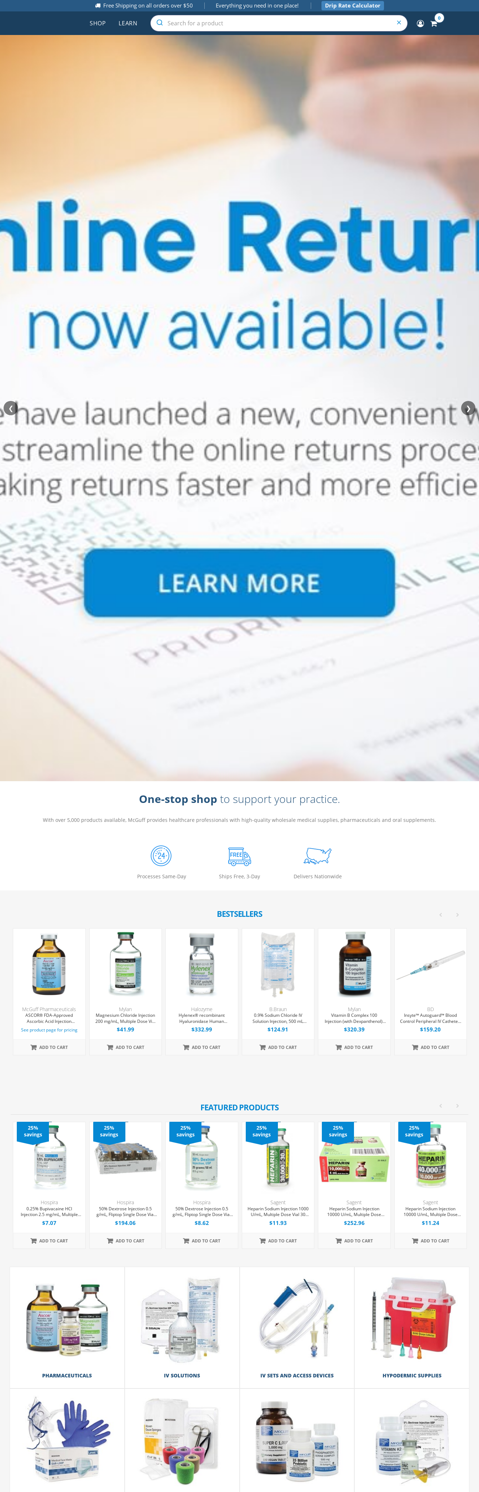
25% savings (33, 1131)
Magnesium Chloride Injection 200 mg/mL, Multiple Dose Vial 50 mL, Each (125, 1019)
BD (430, 1009)
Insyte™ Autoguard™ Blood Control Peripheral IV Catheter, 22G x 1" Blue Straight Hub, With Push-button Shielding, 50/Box (430, 1019)
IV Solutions (182, 1375)
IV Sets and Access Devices (297, 1375)
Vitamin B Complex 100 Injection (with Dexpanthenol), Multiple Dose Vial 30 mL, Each (354, 1019)
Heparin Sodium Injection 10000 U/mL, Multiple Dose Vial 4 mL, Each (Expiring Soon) (430, 1212)
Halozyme (202, 1009)
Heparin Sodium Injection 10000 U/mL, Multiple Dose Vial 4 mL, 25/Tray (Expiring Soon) (354, 1212)
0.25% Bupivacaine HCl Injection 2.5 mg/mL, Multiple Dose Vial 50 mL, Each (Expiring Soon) (49, 1212)
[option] (240, 1185)
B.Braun (278, 1009)
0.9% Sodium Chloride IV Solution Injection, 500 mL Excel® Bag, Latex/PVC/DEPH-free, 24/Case (278, 1019)
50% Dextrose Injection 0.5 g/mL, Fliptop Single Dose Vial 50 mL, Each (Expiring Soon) (202, 1212)
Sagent (278, 1202)
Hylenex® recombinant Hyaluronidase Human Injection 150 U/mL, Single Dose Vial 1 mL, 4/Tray (202, 1019)
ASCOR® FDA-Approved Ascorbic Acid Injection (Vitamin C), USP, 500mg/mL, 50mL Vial (49, 1019)
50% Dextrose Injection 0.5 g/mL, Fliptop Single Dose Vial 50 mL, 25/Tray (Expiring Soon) (125, 1212)
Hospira (49, 1202)
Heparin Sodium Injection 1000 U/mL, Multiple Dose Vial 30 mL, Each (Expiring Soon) (278, 1212)
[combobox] (279, 23)
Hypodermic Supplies (412, 1375)
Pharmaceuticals (67, 1375)
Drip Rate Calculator (352, 5)
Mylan (125, 1009)
